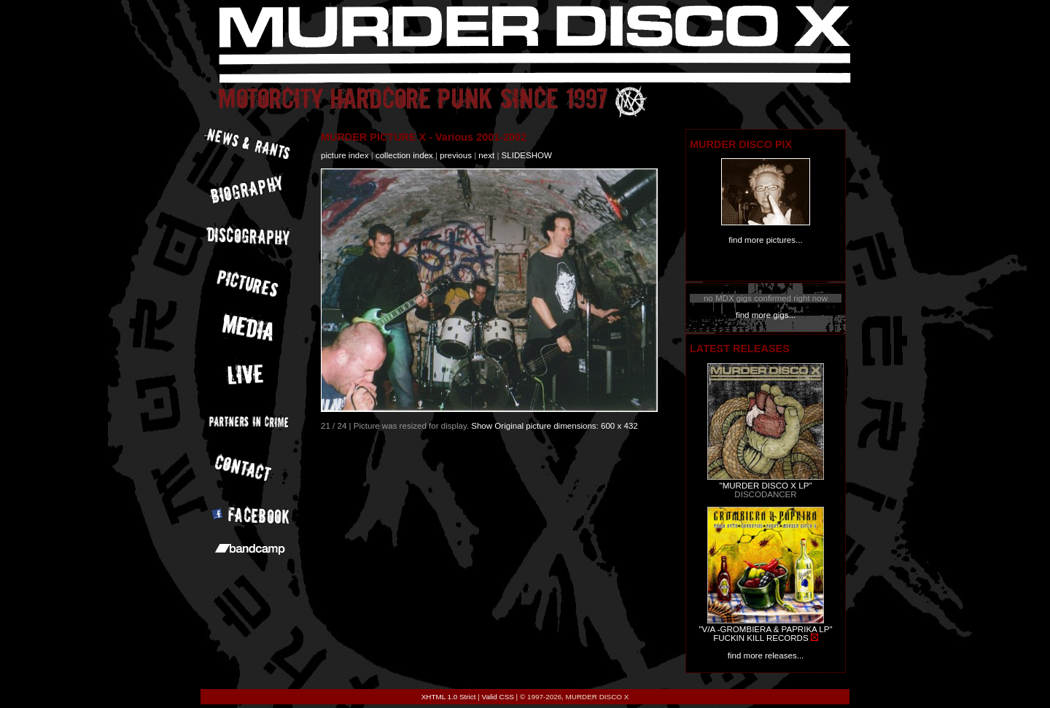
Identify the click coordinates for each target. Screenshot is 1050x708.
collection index (404, 155)
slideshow (527, 155)
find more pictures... (765, 240)
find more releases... (766, 655)
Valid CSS (498, 697)
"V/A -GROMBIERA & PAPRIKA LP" (765, 629)
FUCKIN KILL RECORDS (760, 638)
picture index (344, 155)
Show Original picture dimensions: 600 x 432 (554, 425)
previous (456, 155)
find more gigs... (766, 315)
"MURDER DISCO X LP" (766, 485)
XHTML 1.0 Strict (448, 697)
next (486, 155)
